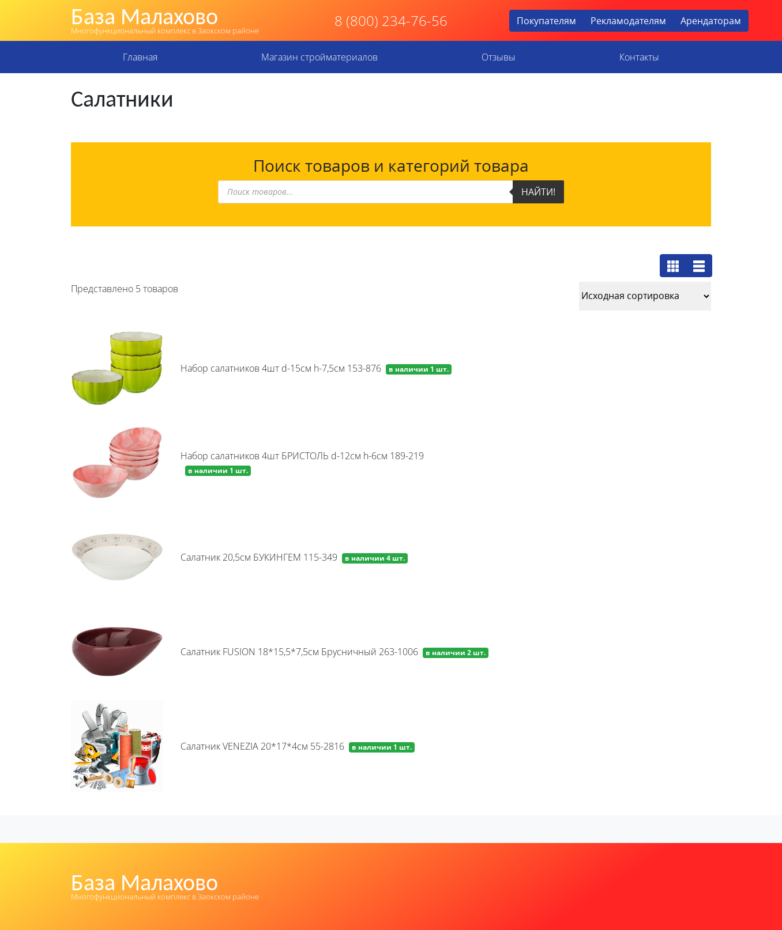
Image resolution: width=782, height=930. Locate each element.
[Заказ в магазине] (645, 296)
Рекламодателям (628, 20)
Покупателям (546, 20)
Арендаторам (711, 20)
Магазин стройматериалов (319, 57)
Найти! (538, 192)
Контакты (639, 57)
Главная (140, 57)
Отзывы (499, 57)
